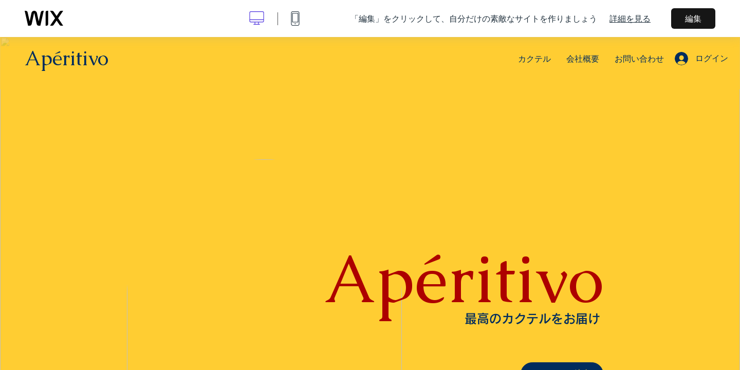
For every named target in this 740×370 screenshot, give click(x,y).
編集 (693, 18)
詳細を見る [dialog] (630, 18)
